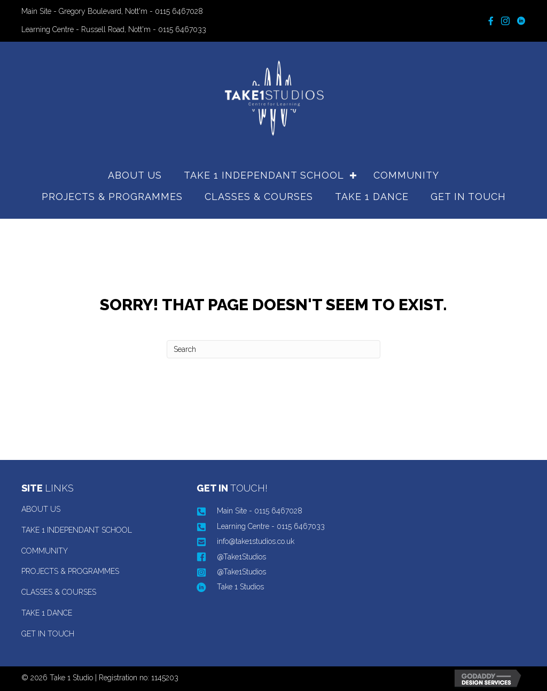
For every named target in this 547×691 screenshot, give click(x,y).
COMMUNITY (406, 175)
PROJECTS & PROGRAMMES (112, 196)
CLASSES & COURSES (259, 196)
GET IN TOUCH (468, 196)
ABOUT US (135, 175)
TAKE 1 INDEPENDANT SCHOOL (264, 175)
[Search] (273, 349)
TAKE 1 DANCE (372, 196)
